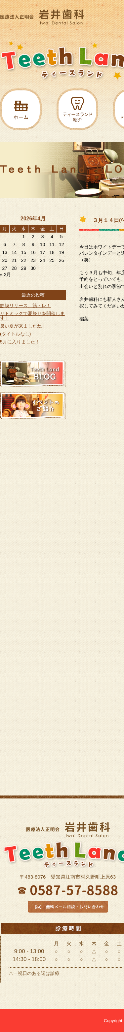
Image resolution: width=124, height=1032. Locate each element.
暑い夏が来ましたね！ (23, 326)
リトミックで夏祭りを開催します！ (32, 316)
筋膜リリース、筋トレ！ (25, 305)
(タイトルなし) (15, 334)
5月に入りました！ (20, 341)
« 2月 (5, 274)
